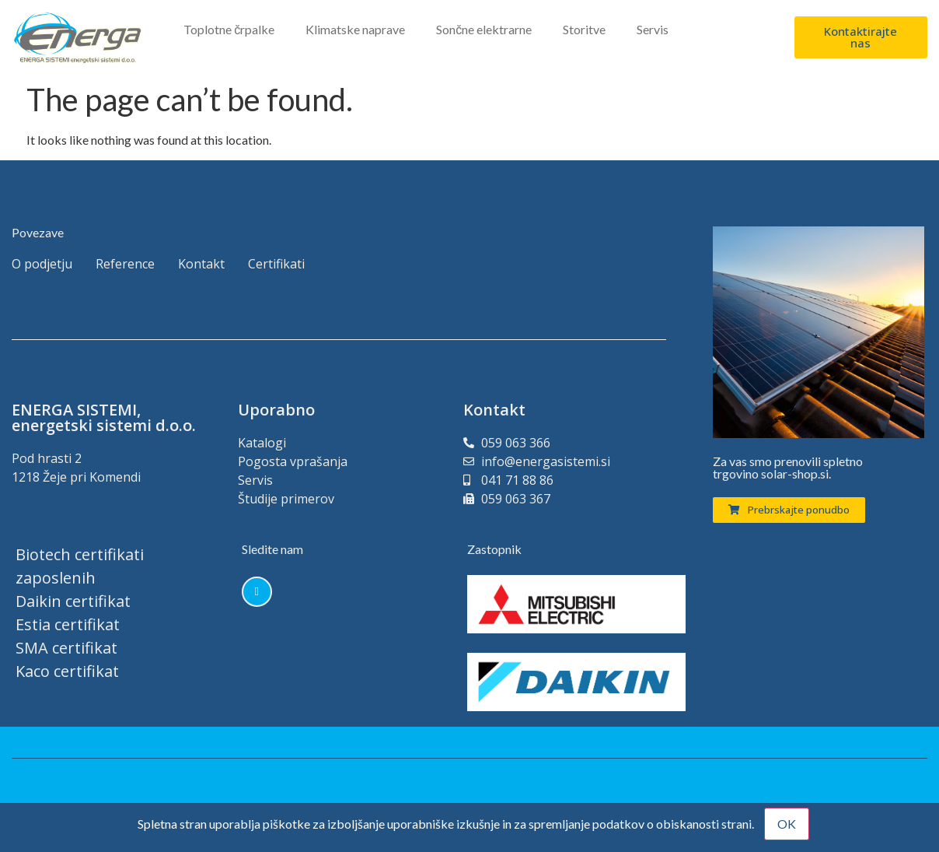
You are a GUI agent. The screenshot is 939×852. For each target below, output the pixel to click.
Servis (652, 29)
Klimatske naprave (355, 29)
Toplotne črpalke (228, 29)
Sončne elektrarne (484, 29)
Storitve (584, 29)
